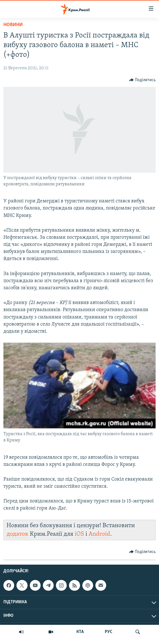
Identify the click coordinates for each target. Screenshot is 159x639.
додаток (17, 534)
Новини (13, 25)
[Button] (142, 80)
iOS (79, 534)
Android (99, 534)
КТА (80, 632)
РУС (108, 632)
